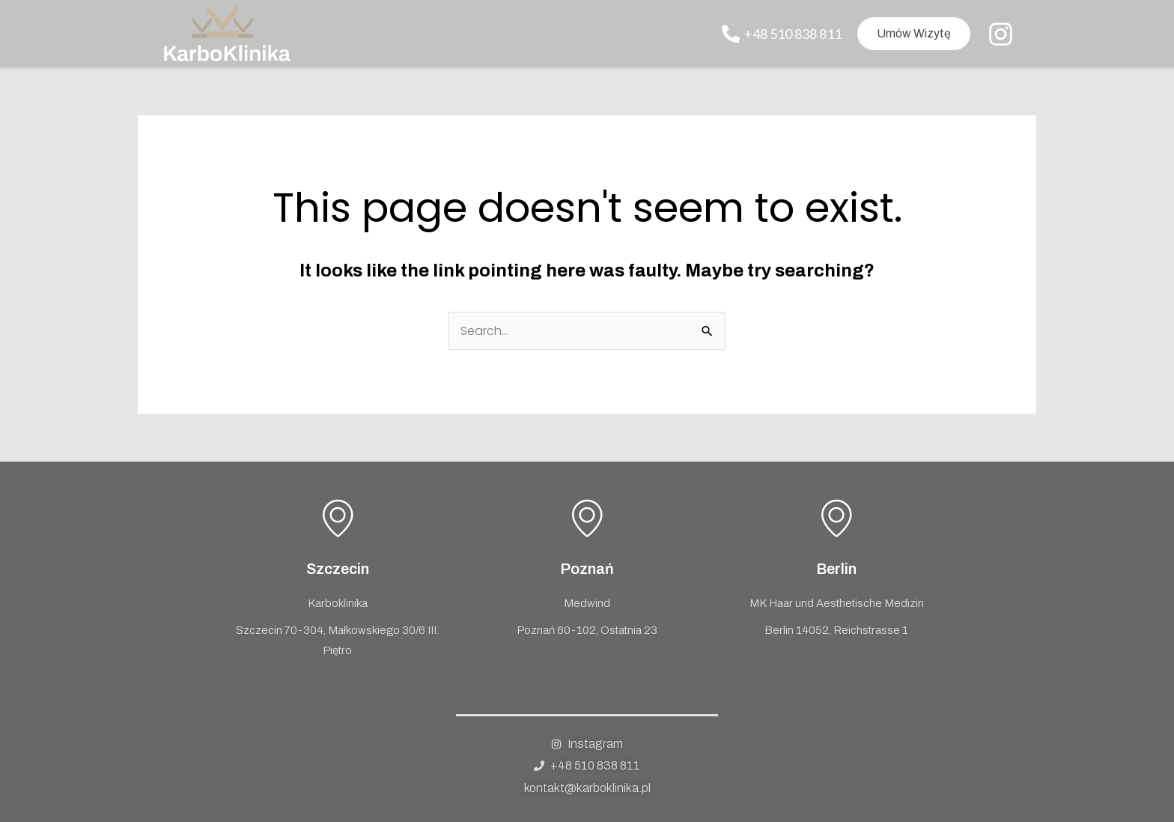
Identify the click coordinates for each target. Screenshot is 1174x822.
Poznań (587, 568)
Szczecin (337, 568)
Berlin (836, 568)
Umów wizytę (914, 33)
